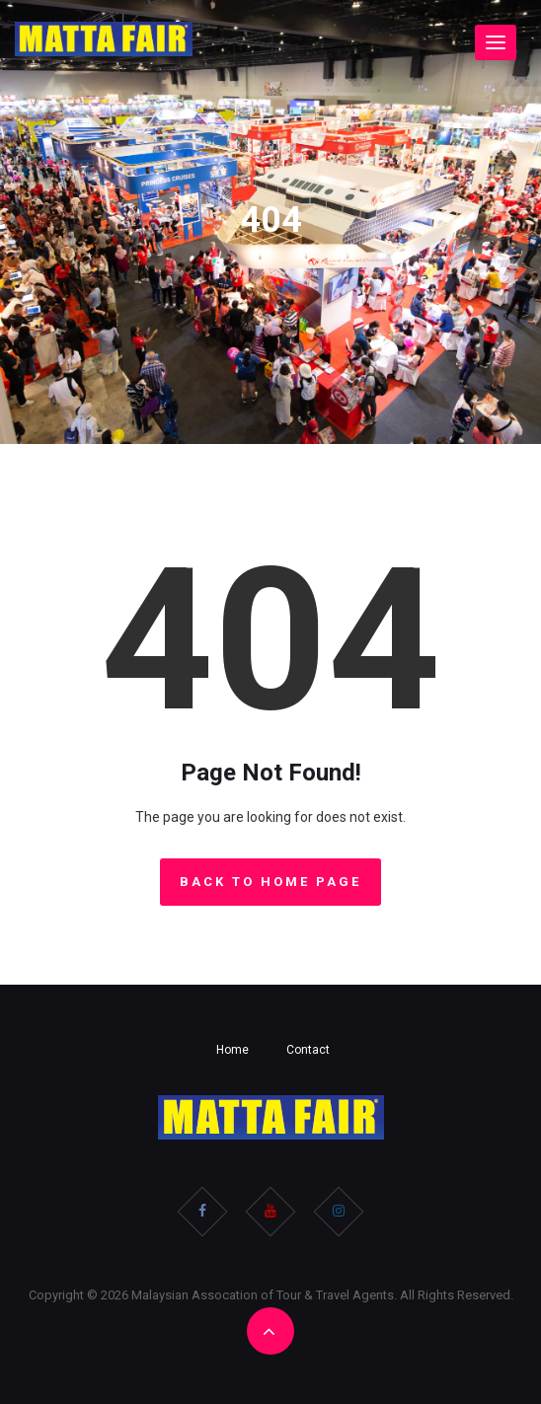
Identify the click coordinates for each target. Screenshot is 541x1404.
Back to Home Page (270, 881)
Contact (308, 1050)
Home (232, 1050)
